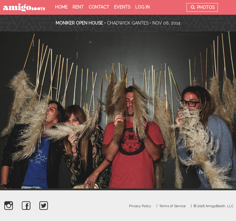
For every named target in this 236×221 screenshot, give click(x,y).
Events (122, 7)
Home (61, 7)
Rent (78, 7)
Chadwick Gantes (127, 23)
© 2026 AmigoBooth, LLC (214, 206)
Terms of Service (172, 206)
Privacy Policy (140, 206)
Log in (142, 7)
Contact (98, 7)
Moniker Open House (79, 23)
